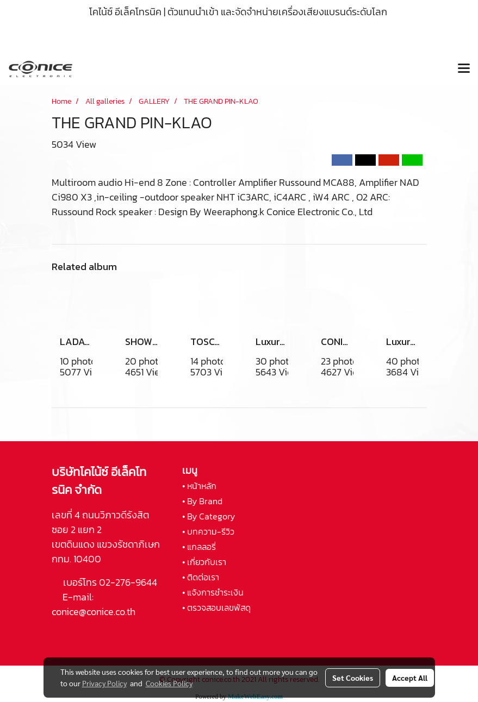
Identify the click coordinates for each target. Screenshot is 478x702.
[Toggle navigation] (464, 69)
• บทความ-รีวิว (208, 531)
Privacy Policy (104, 683)
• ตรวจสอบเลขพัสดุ (216, 607)
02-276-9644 (128, 582)
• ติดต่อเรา (200, 577)
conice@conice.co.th (95, 611)
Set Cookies (352, 677)
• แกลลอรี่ (199, 546)
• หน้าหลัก (199, 485)
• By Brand (202, 500)
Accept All (409, 677)
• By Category (208, 516)
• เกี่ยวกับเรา (204, 561)
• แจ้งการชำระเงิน (213, 592)
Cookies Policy (169, 683)
